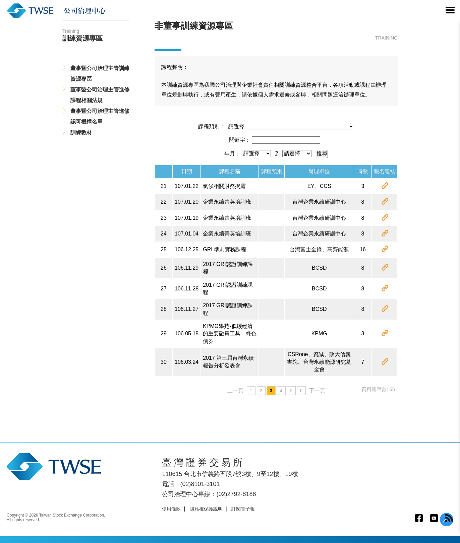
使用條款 (171, 509)
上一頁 (235, 390)
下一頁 (317, 390)
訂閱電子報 (243, 509)
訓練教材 (81, 132)
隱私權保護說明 (206, 509)
